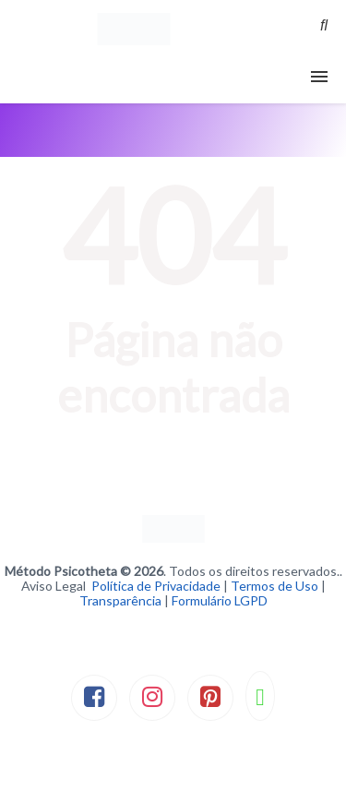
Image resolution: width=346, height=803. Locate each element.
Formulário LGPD (220, 600)
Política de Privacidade (156, 585)
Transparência (120, 600)
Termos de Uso (274, 585)
